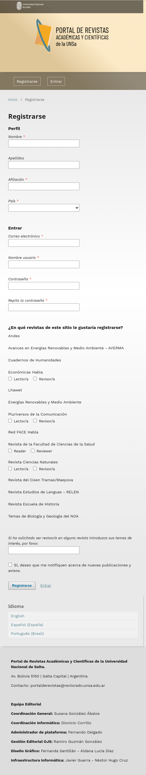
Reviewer (41, 451)
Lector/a (18, 379)
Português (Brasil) (27, 633)
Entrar (56, 81)
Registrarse (27, 81)
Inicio (13, 100)
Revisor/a (44, 379)
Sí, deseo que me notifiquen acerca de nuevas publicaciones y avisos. (69, 568)
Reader (17, 451)
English (17, 616)
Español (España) (27, 624)
